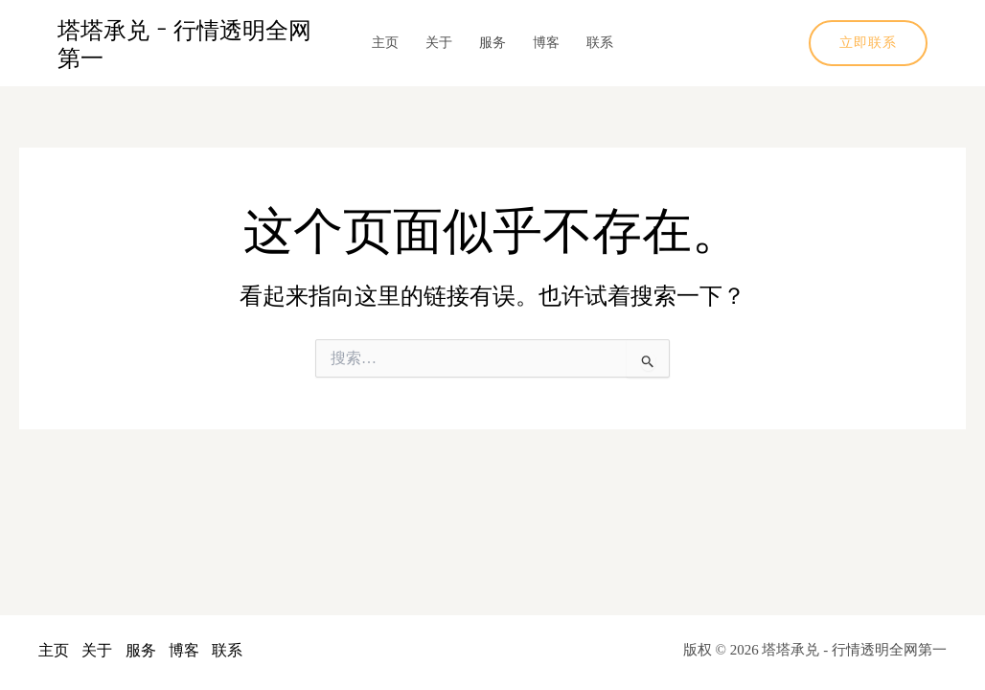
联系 (599, 42)
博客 (546, 42)
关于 (438, 42)
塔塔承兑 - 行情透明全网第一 (184, 43)
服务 (492, 42)
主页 (385, 42)
